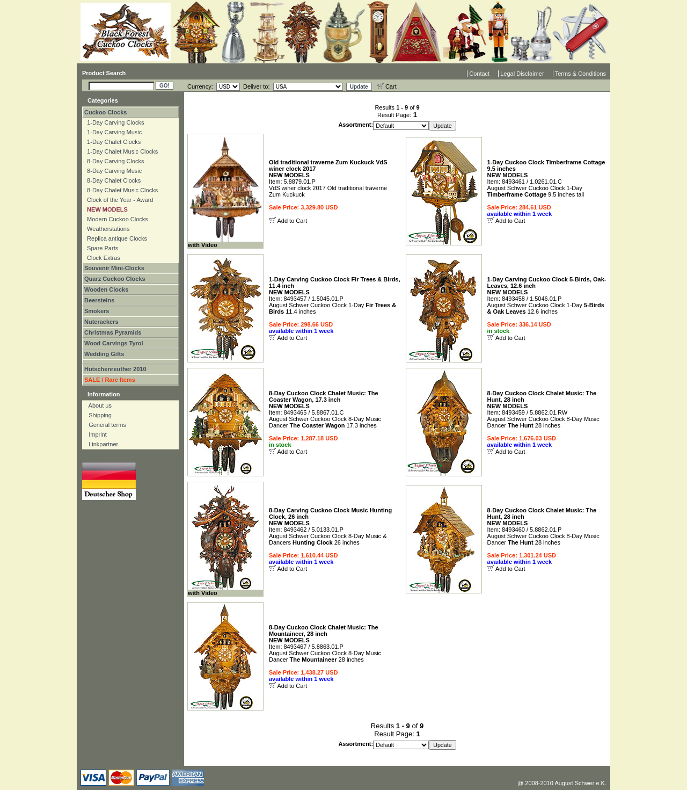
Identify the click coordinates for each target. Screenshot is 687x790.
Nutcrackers (101, 321)
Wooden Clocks (106, 289)
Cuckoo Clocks (105, 112)
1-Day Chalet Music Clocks (121, 151)
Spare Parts (101, 248)
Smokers (96, 311)
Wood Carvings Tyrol (113, 343)
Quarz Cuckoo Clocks (114, 279)
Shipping (98, 415)
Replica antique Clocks (115, 238)
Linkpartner (101, 444)
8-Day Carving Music (113, 171)
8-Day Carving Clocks (114, 161)
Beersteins (99, 300)
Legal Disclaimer (522, 73)
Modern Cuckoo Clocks (116, 219)
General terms (105, 425)
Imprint (95, 434)
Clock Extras (102, 258)
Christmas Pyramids (112, 332)
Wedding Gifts (104, 354)
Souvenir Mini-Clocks (114, 268)
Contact (479, 73)
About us (98, 405)
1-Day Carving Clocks (114, 122)
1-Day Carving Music (113, 132)
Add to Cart (292, 221)
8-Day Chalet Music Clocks (121, 190)
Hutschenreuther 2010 (115, 369)
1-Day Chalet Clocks (112, 142)
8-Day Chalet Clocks (112, 180)
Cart (387, 86)
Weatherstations (106, 229)
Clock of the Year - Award (118, 200)
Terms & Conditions (580, 73)
